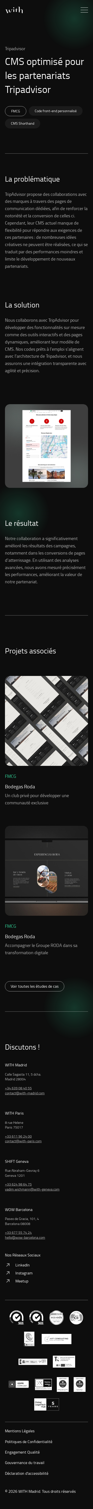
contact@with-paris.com (23, 1141)
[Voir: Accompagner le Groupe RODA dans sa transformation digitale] (46, 891)
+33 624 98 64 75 (18, 1184)
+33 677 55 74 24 (18, 1232)
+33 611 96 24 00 (18, 1136)
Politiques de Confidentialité (28, 1441)
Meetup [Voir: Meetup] (16, 1281)
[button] (84, 9)
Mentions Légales (19, 1431)
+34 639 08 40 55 (18, 1088)
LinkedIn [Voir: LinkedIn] (17, 1265)
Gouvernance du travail (24, 1462)
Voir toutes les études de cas (35, 986)
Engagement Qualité (22, 1452)
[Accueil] (14, 10)
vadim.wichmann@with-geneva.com (32, 1189)
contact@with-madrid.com (25, 1093)
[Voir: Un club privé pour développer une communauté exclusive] (46, 741)
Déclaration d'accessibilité (26, 1473)
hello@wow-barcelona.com (25, 1237)
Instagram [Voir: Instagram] (18, 1273)
